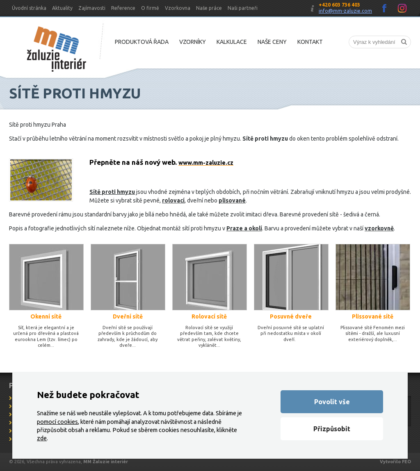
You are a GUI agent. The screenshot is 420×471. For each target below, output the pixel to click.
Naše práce (209, 8)
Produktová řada (142, 42)
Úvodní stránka (29, 8)
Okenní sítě (46, 316)
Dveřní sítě (128, 316)
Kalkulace (232, 42)
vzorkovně (379, 228)
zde (42, 438)
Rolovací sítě (209, 316)
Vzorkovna (177, 8)
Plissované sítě (372, 316)
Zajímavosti (91, 8)
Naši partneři (243, 8)
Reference (123, 8)
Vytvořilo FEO (395, 461)
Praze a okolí (244, 228)
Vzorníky (192, 42)
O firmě (150, 8)
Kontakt (310, 42)
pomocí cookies (57, 422)
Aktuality (62, 8)
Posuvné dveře (291, 316)
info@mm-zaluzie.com (345, 11)
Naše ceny (272, 42)
